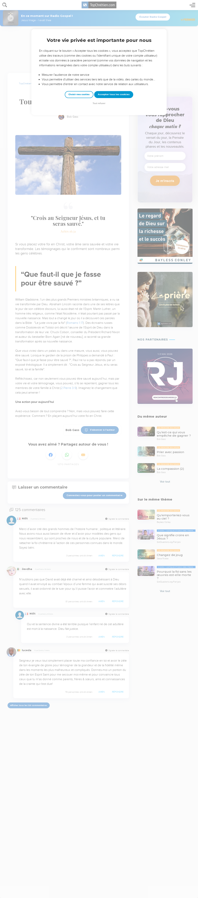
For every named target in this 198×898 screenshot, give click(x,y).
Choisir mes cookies (79, 94)
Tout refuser (99, 103)
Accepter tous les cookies (114, 94)
